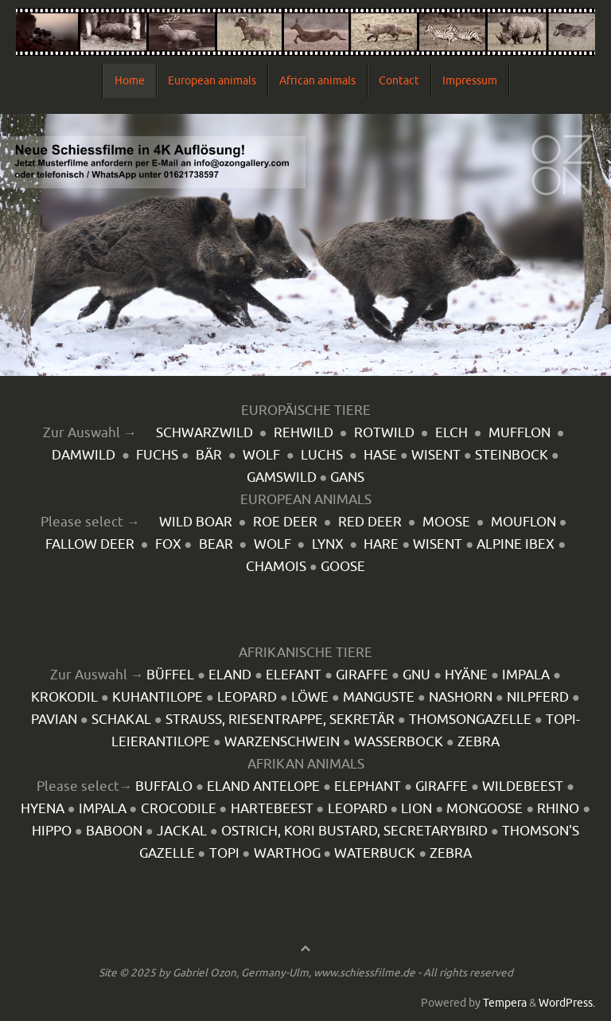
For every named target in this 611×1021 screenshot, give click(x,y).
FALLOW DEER (89, 544)
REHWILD (303, 432)
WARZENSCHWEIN (282, 741)
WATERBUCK (374, 853)
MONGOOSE (484, 808)
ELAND (229, 675)
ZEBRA (478, 741)
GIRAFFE (362, 675)
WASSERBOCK (398, 741)
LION (416, 808)
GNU (416, 675)
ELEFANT (293, 675)
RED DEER (370, 522)
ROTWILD (384, 432)
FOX (168, 544)
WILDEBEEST (522, 786)
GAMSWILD (282, 477)
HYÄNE (466, 675)
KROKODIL (64, 697)
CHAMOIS (276, 566)
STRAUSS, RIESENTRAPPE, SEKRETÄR (280, 719)
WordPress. (567, 1003)
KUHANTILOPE (157, 697)
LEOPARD (247, 697)
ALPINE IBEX (516, 544)
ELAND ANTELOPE (263, 786)
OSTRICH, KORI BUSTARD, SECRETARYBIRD (354, 831)
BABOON (114, 831)
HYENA (42, 808)
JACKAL (182, 831)
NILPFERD (538, 697)
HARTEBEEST (272, 808)
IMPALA (526, 675)
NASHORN (460, 697)
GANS (347, 477)
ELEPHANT (367, 786)
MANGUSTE (378, 697)
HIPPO (52, 831)
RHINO (558, 808)
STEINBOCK (511, 455)
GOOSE (343, 566)
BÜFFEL (170, 675)
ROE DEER (285, 522)
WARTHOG (287, 853)
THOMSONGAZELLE (470, 719)
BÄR (209, 455)
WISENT (436, 455)
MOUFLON (523, 522)
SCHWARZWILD (204, 432)
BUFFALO (164, 786)
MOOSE (446, 522)
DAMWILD (83, 455)
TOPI (224, 853)
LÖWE (310, 697)
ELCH (451, 432)
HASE (380, 455)
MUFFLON (519, 432)
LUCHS (322, 455)
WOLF (261, 455)
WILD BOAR (195, 522)
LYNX (328, 544)
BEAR (216, 544)
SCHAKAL (121, 719)
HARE (381, 544)
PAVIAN (54, 719)
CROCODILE (178, 808)
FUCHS (157, 455)
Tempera (505, 1003)
